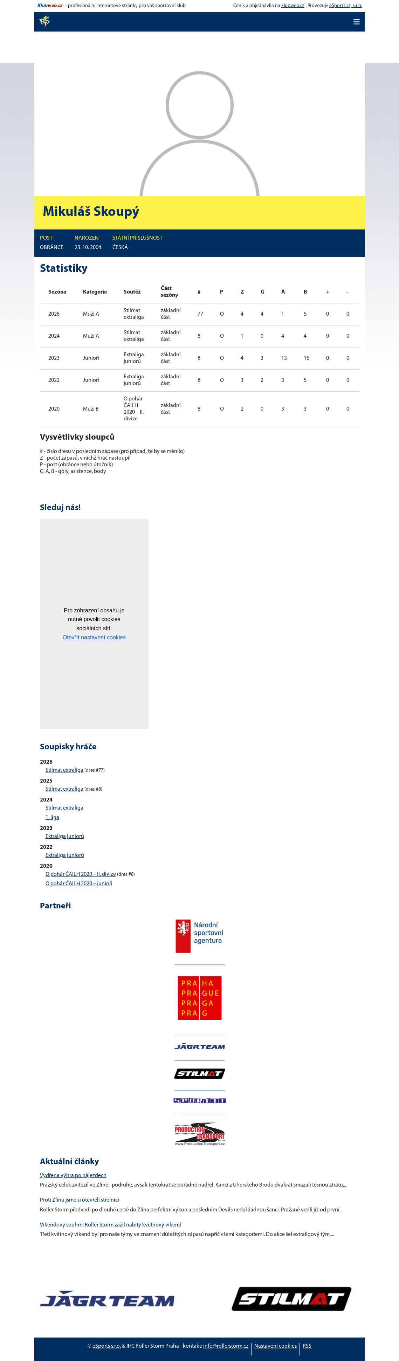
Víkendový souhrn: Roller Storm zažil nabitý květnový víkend (110, 1225)
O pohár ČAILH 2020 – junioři (79, 884)
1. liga (52, 817)
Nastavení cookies (275, 1346)
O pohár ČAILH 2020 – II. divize (81, 874)
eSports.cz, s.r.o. (345, 5)
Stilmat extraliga (64, 770)
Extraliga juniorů (65, 836)
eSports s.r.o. (106, 1346)
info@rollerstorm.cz (225, 1346)
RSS (307, 1346)
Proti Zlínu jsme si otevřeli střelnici (79, 1200)
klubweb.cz (292, 5)
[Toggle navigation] (356, 21)
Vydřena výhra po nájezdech (73, 1175)
